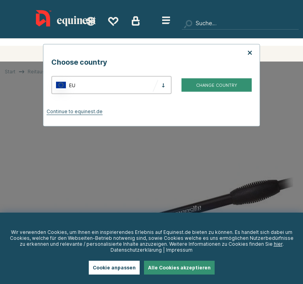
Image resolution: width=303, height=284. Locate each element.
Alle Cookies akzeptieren (179, 268)
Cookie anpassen (114, 268)
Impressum (179, 250)
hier (278, 244)
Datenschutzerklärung (136, 250)
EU (72, 85)
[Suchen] (240, 24)
